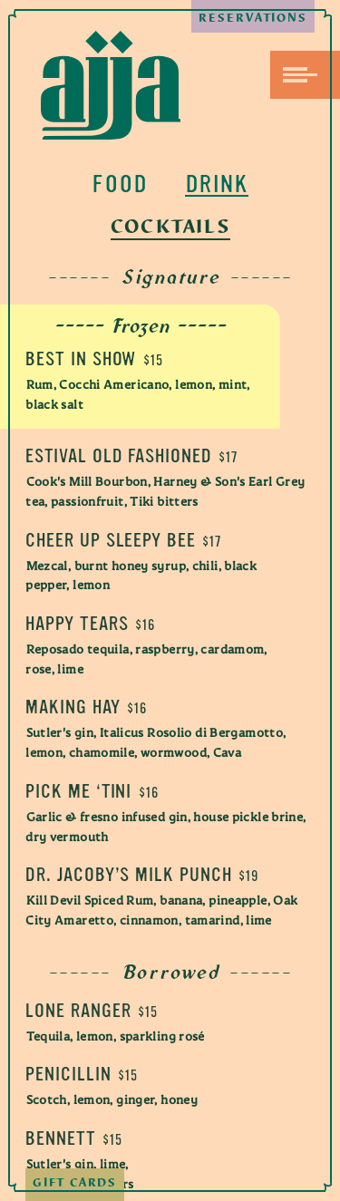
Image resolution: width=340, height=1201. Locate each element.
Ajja (110, 85)
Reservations (250, 23)
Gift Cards (78, 1178)
